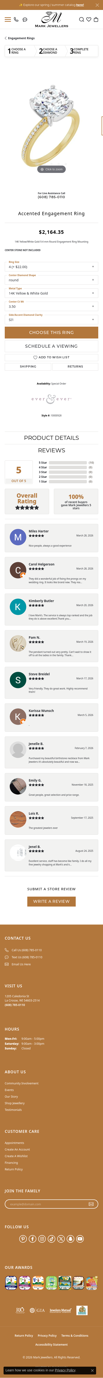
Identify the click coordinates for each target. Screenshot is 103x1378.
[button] (81, 19)
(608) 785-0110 (51, 197)
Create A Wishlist (16, 1156)
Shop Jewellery (14, 1103)
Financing (11, 1163)
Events (9, 1090)
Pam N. (34, 637)
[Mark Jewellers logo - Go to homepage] (51, 19)
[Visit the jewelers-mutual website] (60, 1310)
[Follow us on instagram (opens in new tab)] (42, 1239)
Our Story (11, 1097)
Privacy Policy (47, 1336)
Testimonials (13, 1110)
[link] (17, 19)
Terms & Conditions (75, 1336)
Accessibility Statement (51, 1345)
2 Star (43, 477)
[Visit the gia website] (37, 1310)
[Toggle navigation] (6, 19)
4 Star (43, 467)
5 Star (43, 463)
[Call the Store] (15, 1005)
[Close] (97, 5)
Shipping (28, 366)
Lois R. (34, 813)
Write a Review (51, 901)
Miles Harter (39, 531)
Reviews (51, 450)
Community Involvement (21, 1083)
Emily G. (35, 780)
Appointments (14, 1143)
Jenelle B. (36, 743)
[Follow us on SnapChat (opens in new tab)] (70, 1239)
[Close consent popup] (92, 1370)
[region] (51, 128)
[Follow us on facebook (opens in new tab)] (32, 1239)
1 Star (43, 481)
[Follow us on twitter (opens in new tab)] (61, 1239)
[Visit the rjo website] (20, 1310)
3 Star (43, 472)
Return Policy (14, 1169)
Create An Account (17, 1149)
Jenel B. (35, 846)
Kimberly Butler (41, 601)
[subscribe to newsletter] (91, 1204)
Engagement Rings (21, 38)
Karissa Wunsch (41, 710)
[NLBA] (82, 1310)
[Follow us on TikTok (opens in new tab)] (51, 1239)
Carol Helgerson (41, 564)
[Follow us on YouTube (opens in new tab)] (80, 1239)
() (91, 463)
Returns (75, 366)
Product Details (51, 437)
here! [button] (80, 5)
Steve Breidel (39, 674)
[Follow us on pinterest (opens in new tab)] (23, 1239)
